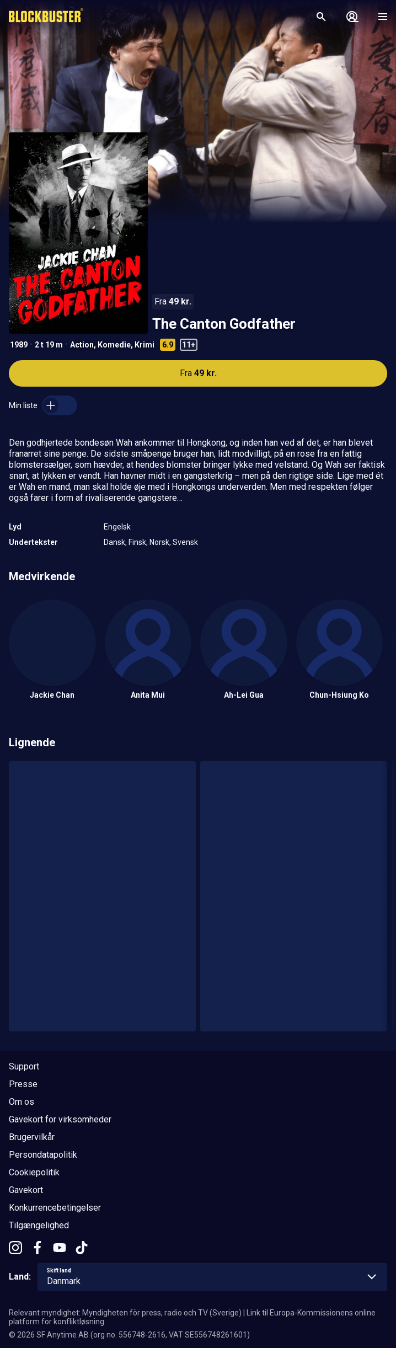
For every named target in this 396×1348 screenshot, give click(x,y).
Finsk (137, 542)
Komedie (114, 344)
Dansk (114, 542)
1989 (19, 344)
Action (82, 344)
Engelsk (117, 526)
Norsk (159, 542)
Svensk (185, 542)
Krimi (144, 344)
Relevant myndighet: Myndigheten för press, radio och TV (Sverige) (125, 1312)
